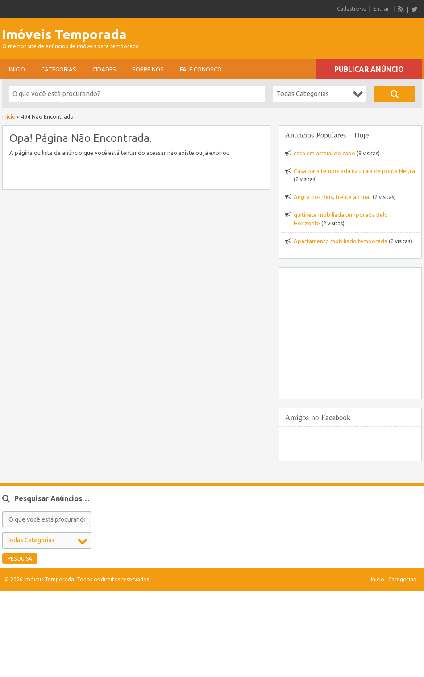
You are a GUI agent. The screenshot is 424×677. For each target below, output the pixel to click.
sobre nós (148, 69)
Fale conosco (201, 69)
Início (9, 117)
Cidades (104, 69)
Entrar (381, 9)
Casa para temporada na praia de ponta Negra (354, 171)
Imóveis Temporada (64, 34)
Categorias (58, 69)
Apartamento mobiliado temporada (340, 241)
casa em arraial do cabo (324, 153)
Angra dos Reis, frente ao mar (332, 197)
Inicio (17, 69)
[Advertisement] (317, 35)
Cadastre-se (351, 9)
